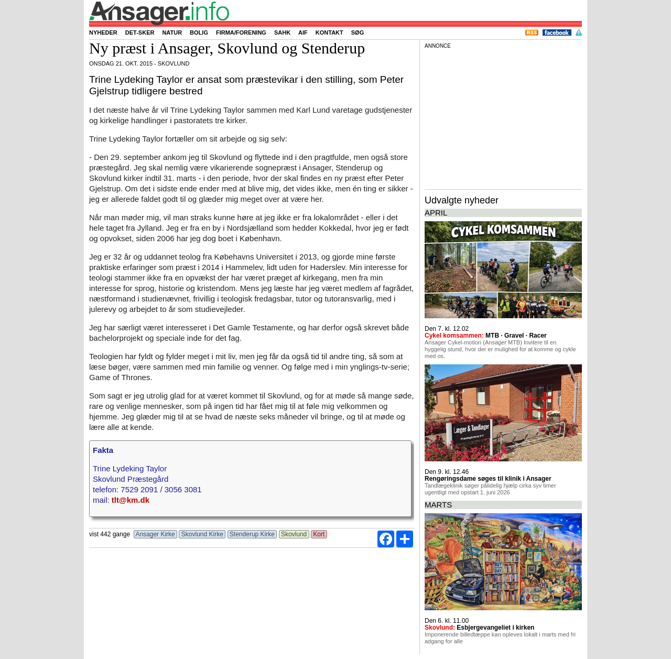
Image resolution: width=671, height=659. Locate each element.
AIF (303, 32)
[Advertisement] (503, 117)
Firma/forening (241, 32)
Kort (319, 534)
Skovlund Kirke (202, 534)
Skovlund (294, 534)
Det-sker (140, 32)
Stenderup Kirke (252, 534)
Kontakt (329, 32)
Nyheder (103, 32)
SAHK (282, 32)
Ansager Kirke (155, 534)
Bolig (199, 32)
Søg (357, 32)
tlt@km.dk (130, 499)
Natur (172, 32)
